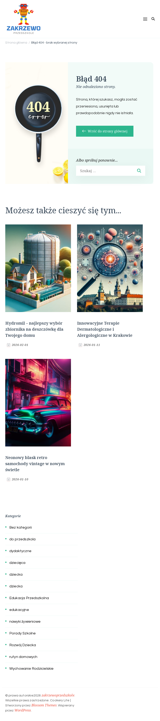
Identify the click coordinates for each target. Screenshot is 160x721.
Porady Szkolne (22, 633)
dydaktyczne (20, 551)
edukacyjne (19, 610)
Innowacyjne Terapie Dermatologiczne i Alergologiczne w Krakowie (104, 329)
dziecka (16, 574)
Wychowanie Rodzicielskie (31, 669)
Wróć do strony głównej (104, 131)
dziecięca (17, 563)
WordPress (22, 710)
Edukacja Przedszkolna (29, 598)
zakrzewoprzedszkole (58, 695)
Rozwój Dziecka (22, 645)
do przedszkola (22, 539)
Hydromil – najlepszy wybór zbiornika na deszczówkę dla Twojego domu (34, 329)
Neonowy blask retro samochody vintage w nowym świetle (35, 463)
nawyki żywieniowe (25, 621)
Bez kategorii (20, 527)
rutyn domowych (23, 657)
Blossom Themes (44, 705)
